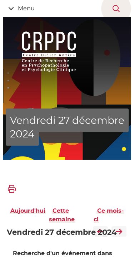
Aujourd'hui (27, 210)
